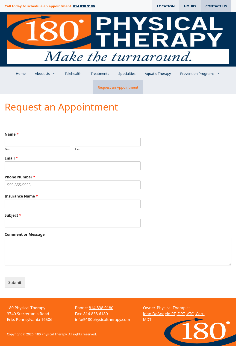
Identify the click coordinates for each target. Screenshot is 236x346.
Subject (13, 215)
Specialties (127, 73)
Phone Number (20, 177)
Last (78, 149)
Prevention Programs (202, 73)
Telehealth (73, 73)
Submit (14, 282)
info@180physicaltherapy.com (102, 319)
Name (12, 134)
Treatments (100, 73)
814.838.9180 (84, 6)
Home (21, 73)
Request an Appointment (118, 87)
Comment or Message (25, 234)
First (8, 149)
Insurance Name (21, 196)
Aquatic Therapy (158, 73)
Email (11, 158)
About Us (47, 73)
